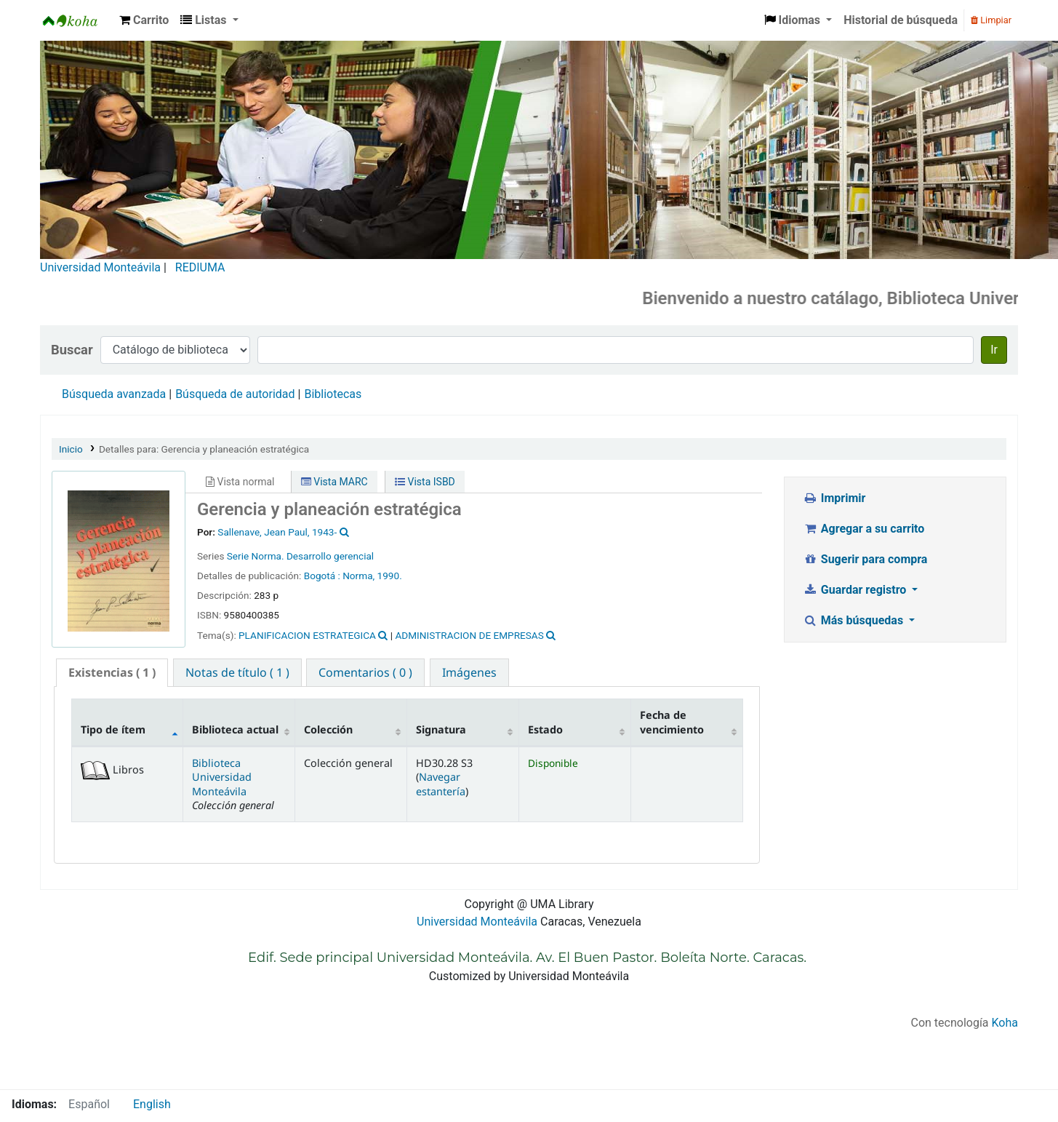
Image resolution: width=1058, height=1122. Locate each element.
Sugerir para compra (865, 559)
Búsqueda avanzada (114, 394)
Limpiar (991, 20)
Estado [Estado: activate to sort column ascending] (545, 729)
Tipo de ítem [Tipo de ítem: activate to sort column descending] (113, 729)
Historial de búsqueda (900, 20)
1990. (389, 575)
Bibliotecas (332, 394)
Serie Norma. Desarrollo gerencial (300, 556)
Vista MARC (334, 482)
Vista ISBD (425, 482)
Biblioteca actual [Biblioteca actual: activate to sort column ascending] (235, 729)
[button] (144, 20)
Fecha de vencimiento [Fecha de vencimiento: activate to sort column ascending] (672, 722)
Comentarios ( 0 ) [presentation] (365, 672)
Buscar (72, 349)
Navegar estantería (440, 783)
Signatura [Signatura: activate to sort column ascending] (441, 729)
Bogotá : (323, 575)
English (152, 1104)
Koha (1005, 1023)
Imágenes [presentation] (469, 672)
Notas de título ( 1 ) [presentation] (237, 672)
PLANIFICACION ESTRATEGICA (307, 635)
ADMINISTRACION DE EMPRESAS (469, 635)
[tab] (112, 673)
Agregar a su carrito (863, 529)
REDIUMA (200, 267)
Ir (994, 350)
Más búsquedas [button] (854, 620)
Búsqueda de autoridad (234, 394)
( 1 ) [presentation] (112, 672)
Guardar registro (856, 590)
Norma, (358, 575)
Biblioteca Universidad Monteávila (77, 20)
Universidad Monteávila (100, 267)
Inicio (71, 449)
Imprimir (834, 498)
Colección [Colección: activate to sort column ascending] (328, 729)
